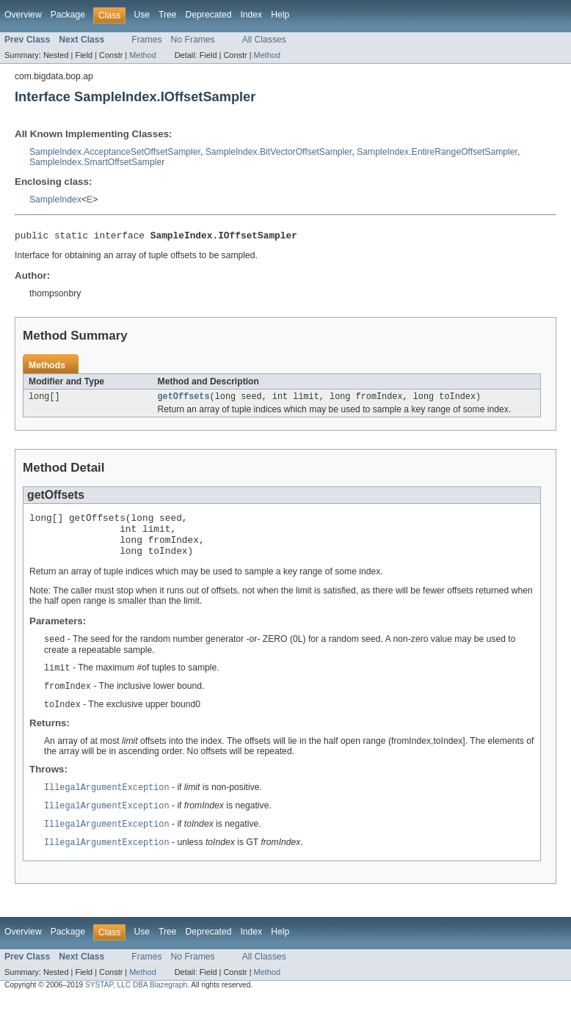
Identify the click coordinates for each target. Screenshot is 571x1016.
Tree (168, 15)
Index (251, 15)
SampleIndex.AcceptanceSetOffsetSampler (114, 152)
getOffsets (184, 400)
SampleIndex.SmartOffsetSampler (96, 162)
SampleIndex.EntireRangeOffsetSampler (437, 152)
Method (142, 55)
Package (68, 15)
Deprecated (209, 15)
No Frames (193, 39)
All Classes (264, 39)
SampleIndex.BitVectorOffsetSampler (279, 152)
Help (280, 15)
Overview (23, 15)
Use (142, 15)
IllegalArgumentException (107, 803)
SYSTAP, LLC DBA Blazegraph (136, 1003)
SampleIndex (55, 199)
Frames (146, 39)
